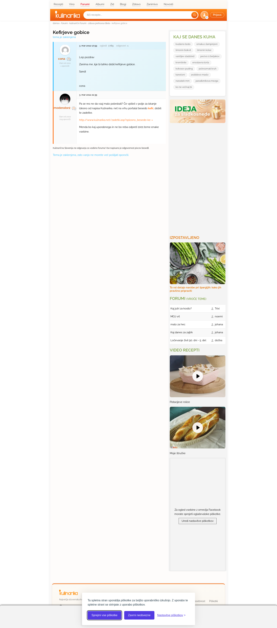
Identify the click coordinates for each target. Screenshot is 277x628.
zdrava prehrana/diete (99, 23)
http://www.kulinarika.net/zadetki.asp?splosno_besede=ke (115, 120)
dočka (218, 340)
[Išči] (194, 15)
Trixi (217, 308)
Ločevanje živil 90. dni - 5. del (188, 340)
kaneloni (180, 74)
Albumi (100, 4)
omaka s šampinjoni (206, 44)
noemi (219, 316)
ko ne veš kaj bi (184, 87)
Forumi (85, 4)
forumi (64, 23)
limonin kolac (204, 50)
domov (56, 23)
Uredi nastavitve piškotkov (198, 521)
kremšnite (181, 62)
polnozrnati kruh (207, 68)
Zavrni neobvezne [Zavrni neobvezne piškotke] (139, 615)
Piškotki (213, 601)
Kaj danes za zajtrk (181, 332)
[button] (213, 15)
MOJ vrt (175, 316)
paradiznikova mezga (207, 81)
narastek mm (183, 81)
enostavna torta (200, 62)
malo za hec (177, 324)
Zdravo (136, 4)
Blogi (123, 4)
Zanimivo (152, 4)
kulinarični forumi (77, 23)
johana (219, 324)
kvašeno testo (183, 44)
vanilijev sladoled (185, 56)
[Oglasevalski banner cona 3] (198, 178)
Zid (112, 4)
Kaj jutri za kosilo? (181, 308)
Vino (72, 4)
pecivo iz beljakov (209, 56)
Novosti (168, 4)
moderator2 (62, 108)
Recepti (58, 4)
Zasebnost (199, 601)
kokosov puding (184, 68)
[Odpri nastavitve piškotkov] (171, 615)
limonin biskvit (183, 50)
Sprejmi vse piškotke (104, 615)
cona (61, 58)
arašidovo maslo (199, 74)
